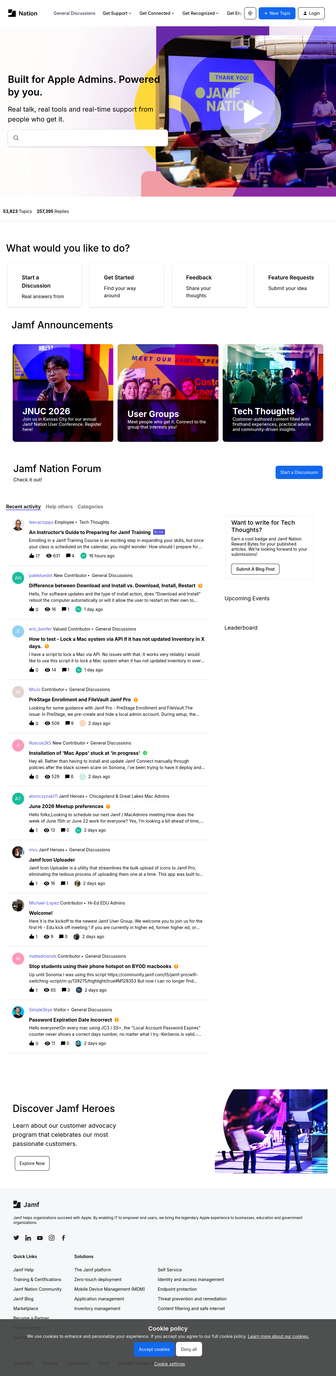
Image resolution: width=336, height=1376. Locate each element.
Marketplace (25, 1308)
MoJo (34, 689)
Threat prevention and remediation (192, 1298)
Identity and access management (191, 1279)
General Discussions (74, 13)
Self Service (170, 1269)
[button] (168, 1363)
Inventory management (97, 1308)
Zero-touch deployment (97, 1279)
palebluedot (41, 575)
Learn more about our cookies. (278, 1336)
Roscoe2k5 (40, 742)
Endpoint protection (177, 1289)
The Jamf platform (92, 1269)
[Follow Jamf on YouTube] (40, 1238)
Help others (59, 507)
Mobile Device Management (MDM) (109, 1289)
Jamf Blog (23, 1298)
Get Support (117, 13)
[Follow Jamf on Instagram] (52, 1238)
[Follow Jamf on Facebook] (63, 1238)
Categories (90, 507)
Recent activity (23, 507)
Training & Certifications (37, 1279)
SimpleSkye (40, 1009)
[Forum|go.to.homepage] (22, 13)
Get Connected (157, 13)
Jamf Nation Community (37, 1289)
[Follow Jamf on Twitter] (16, 1237)
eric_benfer (40, 628)
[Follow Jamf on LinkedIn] (28, 1238)
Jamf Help (23, 1269)
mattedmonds (43, 956)
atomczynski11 (43, 796)
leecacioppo (41, 522)
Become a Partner (31, 1318)
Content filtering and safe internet (191, 1308)
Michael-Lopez (44, 902)
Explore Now (32, 1163)
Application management (99, 1298)
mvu (33, 849)
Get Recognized (201, 13)
